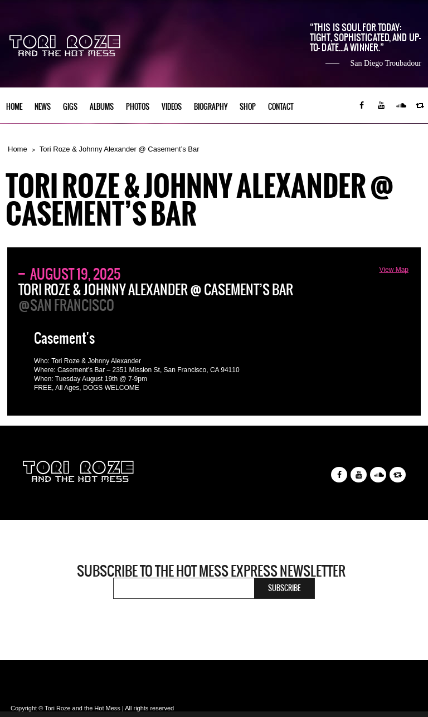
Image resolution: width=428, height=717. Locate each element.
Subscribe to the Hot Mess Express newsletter (211, 571)
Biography (210, 106)
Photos (137, 106)
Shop (248, 106)
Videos (172, 106)
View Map (394, 270)
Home (14, 106)
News (43, 106)
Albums (102, 106)
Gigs (70, 106)
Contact (281, 106)
